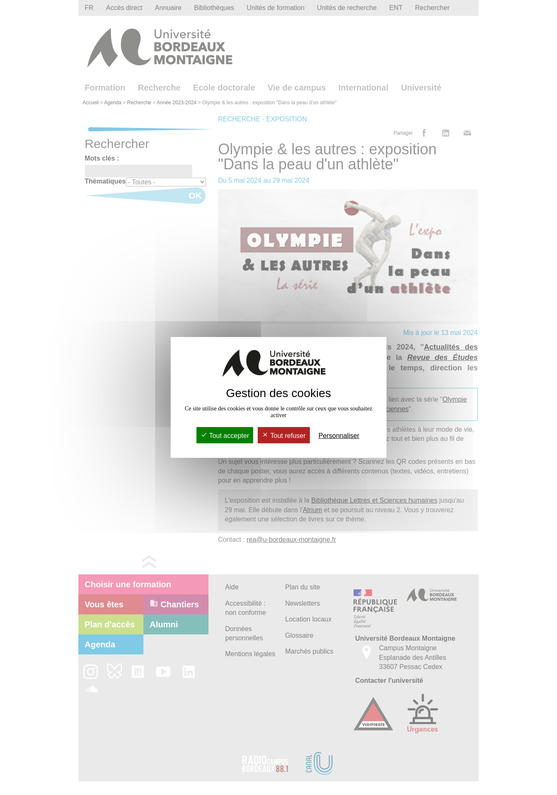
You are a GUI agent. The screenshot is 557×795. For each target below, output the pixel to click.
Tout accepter (225, 435)
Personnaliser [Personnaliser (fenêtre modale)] (339, 435)
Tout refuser (284, 435)
